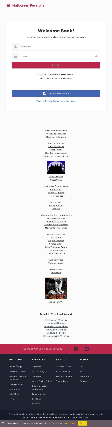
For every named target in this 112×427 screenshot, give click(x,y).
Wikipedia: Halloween (56, 133)
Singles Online (56, 244)
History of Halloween (56, 137)
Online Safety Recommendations (56, 101)
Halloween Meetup (56, 320)
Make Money (14, 394)
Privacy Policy (62, 381)
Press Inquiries (39, 394)
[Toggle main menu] (8, 5)
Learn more (69, 423)
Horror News (56, 189)
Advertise (36, 366)
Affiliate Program (40, 371)
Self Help (36, 376)
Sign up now (65, 78)
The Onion (56, 272)
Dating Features (16, 384)
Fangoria (56, 208)
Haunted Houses (56, 146)
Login (19, 366)
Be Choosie (56, 237)
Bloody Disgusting (56, 192)
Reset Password (67, 74)
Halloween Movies (56, 218)
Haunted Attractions (56, 326)
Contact (83, 381)
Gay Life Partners (56, 240)
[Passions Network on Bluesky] (87, 349)
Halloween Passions (28, 5)
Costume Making (56, 329)
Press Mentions (63, 371)
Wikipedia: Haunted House (56, 156)
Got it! (83, 423)
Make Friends (86, 376)
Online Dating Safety (42, 381)
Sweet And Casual (56, 253)
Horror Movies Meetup (56, 336)
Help (82, 371)
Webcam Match (56, 263)
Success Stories (63, 366)
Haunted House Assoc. (56, 153)
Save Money (14, 389)
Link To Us (36, 398)
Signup (11, 366)
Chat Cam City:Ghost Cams (56, 176)
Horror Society (56, 205)
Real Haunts (56, 149)
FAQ (81, 366)
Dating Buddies (56, 250)
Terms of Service (64, 376)
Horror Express (56, 196)
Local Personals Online (56, 247)
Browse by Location (17, 371)
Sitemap (36, 403)
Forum (11, 398)
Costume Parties (56, 333)
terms (57, 417)
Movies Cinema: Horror (56, 228)
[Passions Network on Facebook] (76, 349)
